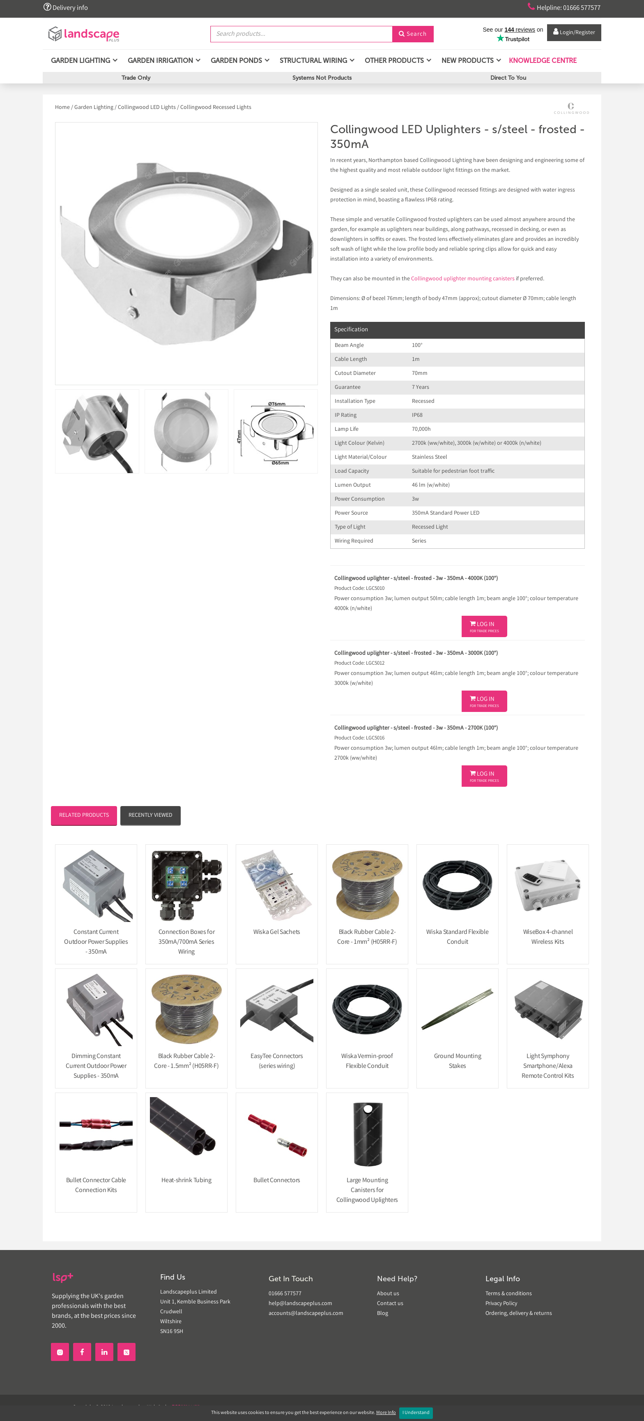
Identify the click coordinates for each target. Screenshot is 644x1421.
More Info (386, 1412)
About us (388, 1294)
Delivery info (66, 7)
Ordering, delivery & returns (518, 1314)
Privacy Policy (501, 1304)
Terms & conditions (508, 1294)
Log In (484, 627)
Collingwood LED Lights (147, 108)
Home (63, 108)
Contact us (390, 1304)
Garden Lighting (93, 108)
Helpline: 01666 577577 (560, 7)
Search (413, 34)
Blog (382, 1314)
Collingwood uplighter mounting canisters (463, 279)
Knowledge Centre (542, 61)
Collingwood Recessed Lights (215, 108)
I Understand (416, 1412)
